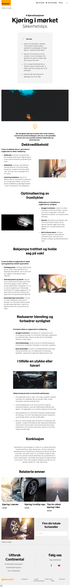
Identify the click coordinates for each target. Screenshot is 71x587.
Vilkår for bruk (49, 579)
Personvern (63, 579)
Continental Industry (13, 567)
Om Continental (13, 571)
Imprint (36, 579)
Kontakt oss (24, 579)
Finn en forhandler (52, 2)
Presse (53, 580)
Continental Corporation (13, 564)
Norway (61, 2)
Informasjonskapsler (38, 580)
